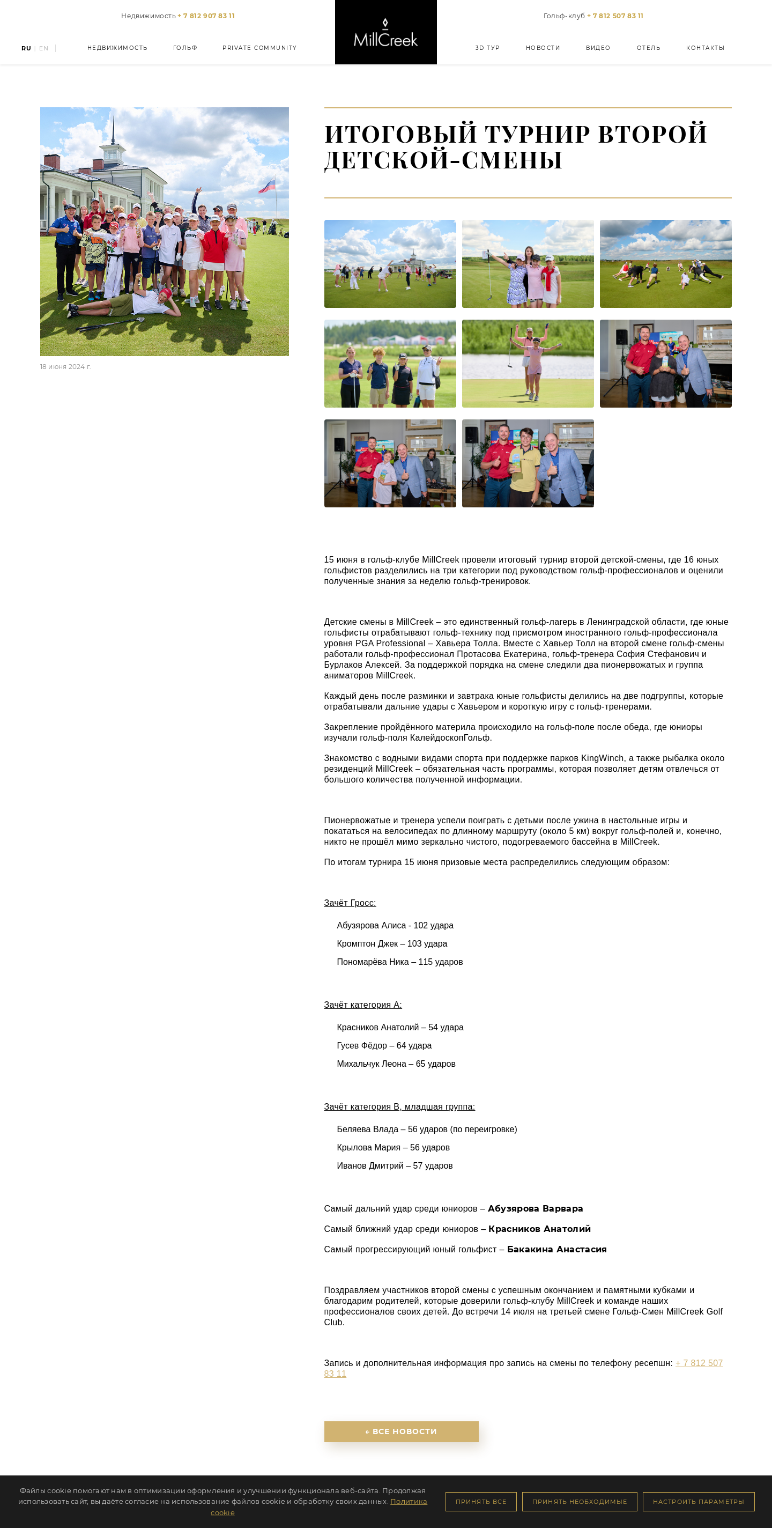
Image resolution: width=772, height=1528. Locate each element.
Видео (598, 48)
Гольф (185, 48)
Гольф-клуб (594, 16)
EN (44, 48)
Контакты (705, 48)
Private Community (259, 48)
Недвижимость (178, 16)
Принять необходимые (579, 1501)
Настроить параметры (699, 1501)
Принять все (481, 1501)
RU (26, 48)
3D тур (488, 48)
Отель (649, 48)
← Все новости (401, 1431)
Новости (543, 48)
